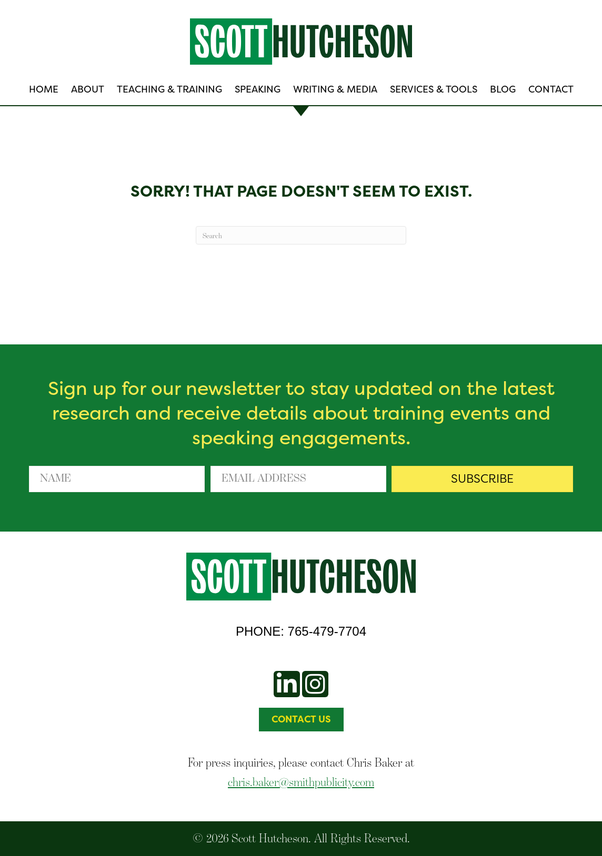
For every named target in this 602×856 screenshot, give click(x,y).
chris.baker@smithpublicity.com (301, 782)
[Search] (301, 235)
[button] (482, 479)
